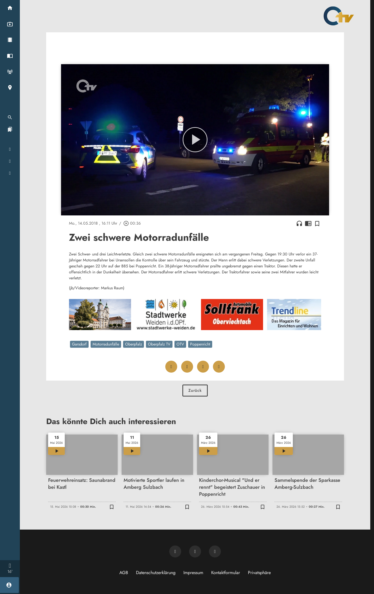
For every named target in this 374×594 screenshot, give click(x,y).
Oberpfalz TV (159, 344)
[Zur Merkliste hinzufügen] (317, 223)
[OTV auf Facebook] (195, 551)
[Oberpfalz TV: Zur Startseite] (338, 16)
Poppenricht (200, 344)
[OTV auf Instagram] (215, 551)
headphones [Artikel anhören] (299, 223)
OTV (180, 344)
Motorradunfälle (106, 344)
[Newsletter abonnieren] (175, 551)
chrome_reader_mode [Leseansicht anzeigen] (308, 223)
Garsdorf (79, 344)
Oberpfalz (133, 344)
